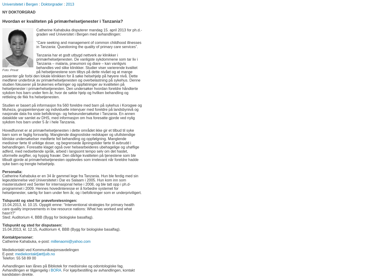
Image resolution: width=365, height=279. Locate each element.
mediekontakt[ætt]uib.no (35, 254)
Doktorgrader (52, 4)
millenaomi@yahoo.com (71, 241)
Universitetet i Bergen (20, 4)
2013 (70, 4)
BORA (56, 270)
